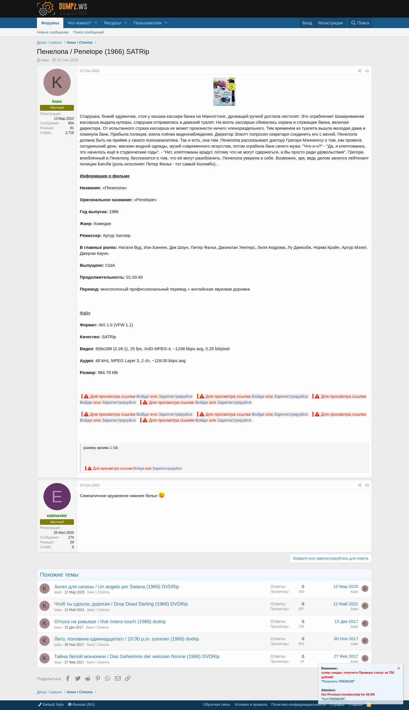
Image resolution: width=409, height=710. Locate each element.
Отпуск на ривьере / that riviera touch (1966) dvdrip (110, 621)
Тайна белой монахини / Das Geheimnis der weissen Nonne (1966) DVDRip (137, 656)
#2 (367, 485)
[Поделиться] (359, 71)
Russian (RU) (81, 704)
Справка (337, 704)
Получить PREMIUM (338, 681)
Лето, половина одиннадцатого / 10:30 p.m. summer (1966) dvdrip (126, 639)
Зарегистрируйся (175, 396)
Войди (142, 396)
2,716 (69, 133)
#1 (367, 71)
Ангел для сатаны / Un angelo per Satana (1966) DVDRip (116, 586)
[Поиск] (360, 23)
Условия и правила (251, 704)
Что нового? (79, 22)
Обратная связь (216, 704)
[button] (96, 23)
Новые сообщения (53, 32)
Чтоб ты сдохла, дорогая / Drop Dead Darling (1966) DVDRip (121, 604)
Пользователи (148, 22)
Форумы (50, 22)
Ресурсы (112, 22)
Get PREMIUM (333, 699)
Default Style (51, 704)
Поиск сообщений (88, 32)
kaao (45, 60)
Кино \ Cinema (98, 592)
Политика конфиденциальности (298, 704)
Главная (355, 704)
